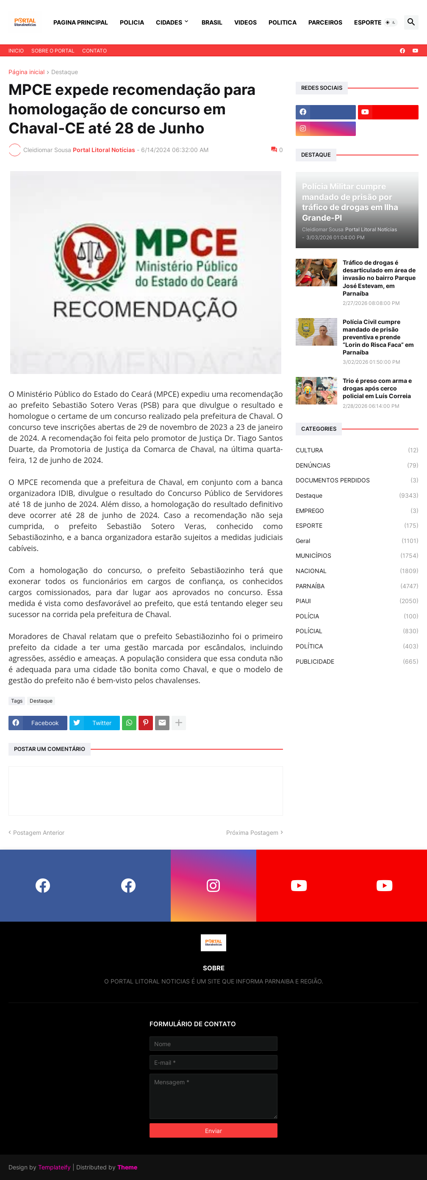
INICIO (16, 50)
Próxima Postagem (252, 832)
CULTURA (357, 450)
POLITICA (283, 22)
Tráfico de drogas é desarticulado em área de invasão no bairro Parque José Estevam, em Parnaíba (379, 278)
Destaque (64, 72)
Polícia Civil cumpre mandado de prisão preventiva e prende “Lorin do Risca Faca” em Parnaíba (378, 337)
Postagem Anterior (38, 832)
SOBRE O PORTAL (53, 50)
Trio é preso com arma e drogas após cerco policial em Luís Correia (377, 388)
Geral (357, 541)
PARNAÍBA (357, 586)
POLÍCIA (357, 616)
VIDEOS (245, 22)
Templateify (54, 1167)
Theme (127, 1167)
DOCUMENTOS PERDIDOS (357, 480)
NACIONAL (357, 571)
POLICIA (132, 22)
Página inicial (26, 72)
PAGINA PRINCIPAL (80, 22)
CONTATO (94, 50)
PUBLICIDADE (357, 661)
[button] (390, 22)
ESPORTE (368, 22)
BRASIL (212, 22)
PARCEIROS (325, 22)
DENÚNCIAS (357, 465)
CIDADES (169, 22)
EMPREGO (357, 511)
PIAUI (357, 601)
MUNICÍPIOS (357, 555)
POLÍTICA (357, 646)
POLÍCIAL (357, 631)
